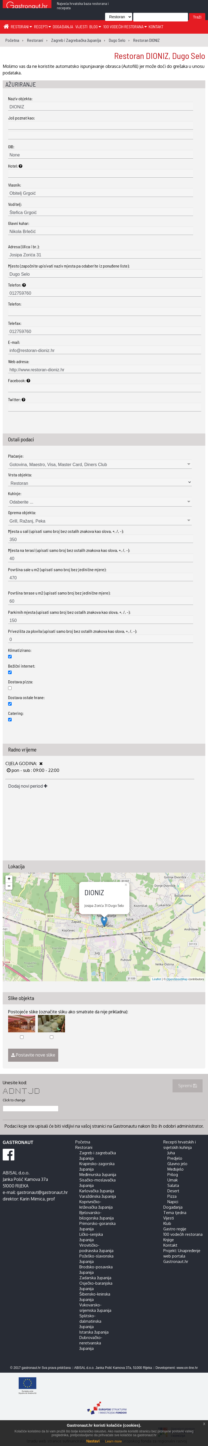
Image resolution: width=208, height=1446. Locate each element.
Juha (171, 1152)
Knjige (168, 1239)
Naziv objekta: (20, 98)
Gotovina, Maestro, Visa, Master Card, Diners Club (58, 464)
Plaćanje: (16, 455)
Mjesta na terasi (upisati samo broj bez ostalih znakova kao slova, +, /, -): (69, 550)
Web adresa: (18, 361)
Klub (167, 1223)
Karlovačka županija (96, 1190)
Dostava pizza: (20, 681)
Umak (172, 1179)
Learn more (113, 1441)
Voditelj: (15, 204)
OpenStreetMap (177, 979)
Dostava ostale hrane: (26, 697)
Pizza (172, 1196)
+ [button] (9, 879)
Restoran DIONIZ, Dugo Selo (159, 55)
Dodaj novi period (27, 786)
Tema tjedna (174, 1212)
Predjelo (174, 1158)
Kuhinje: (14, 493)
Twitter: (16, 399)
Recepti (42, 26)
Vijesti (81, 26)
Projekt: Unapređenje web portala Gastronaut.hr (181, 1256)
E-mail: (14, 342)
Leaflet (156, 979)
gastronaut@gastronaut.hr (42, 1192)
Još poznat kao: (21, 117)
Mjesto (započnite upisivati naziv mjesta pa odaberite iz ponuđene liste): (69, 265)
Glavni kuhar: (18, 223)
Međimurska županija (97, 1174)
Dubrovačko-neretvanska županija (90, 1343)
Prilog (172, 1174)
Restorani (21, 26)
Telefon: (17, 284)
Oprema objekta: (22, 512)
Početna (82, 1141)
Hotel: (15, 165)
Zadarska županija (95, 1277)
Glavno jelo (177, 1163)
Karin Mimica (32, 1199)
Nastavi (93, 1441)
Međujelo (175, 1169)
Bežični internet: (21, 665)
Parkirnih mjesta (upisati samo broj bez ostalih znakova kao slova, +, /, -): (69, 612)
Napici (172, 1201)
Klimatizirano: (19, 650)
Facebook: (19, 380)
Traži (197, 17)
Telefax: (14, 323)
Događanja (63, 26)
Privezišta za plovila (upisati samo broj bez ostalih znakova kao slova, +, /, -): (72, 631)
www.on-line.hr (187, 1368)
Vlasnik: (14, 184)
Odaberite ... (21, 502)
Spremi (187, 1085)
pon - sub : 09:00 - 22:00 (35, 770)
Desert (173, 1190)
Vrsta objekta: (20, 474)
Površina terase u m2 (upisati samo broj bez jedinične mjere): (59, 592)
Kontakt (156, 26)
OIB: (11, 146)
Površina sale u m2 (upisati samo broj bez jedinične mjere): (57, 569)
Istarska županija (94, 1331)
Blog (95, 26)
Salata (173, 1185)
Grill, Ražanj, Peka (27, 521)
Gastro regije (174, 1228)
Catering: (16, 713)
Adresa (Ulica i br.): (24, 246)
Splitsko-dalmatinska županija (90, 1321)
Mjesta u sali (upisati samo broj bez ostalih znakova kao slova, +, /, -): (66, 531)
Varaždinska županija (97, 1196)
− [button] (9, 886)
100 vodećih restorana (125, 26)
